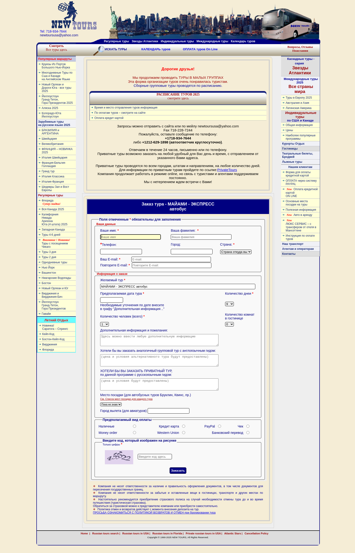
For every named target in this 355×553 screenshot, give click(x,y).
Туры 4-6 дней (51, 234)
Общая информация (299, 125)
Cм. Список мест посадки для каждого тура (126, 405)
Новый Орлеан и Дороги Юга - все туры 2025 (56, 88)
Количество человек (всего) (122, 316)
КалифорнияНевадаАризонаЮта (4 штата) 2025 (55, 219)
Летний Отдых (56, 320)
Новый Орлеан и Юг (55, 288)
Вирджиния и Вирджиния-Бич (52, 295)
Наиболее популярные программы (301, 137)
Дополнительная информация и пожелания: (134, 330)
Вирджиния (49, 344)
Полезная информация (301, 209)
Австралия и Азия (297, 103)
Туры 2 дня (49, 257)
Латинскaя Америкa (299, 108)
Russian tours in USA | (135, 539)
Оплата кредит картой (109, 118)
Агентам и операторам (298, 249)
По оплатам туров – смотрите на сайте (119, 112)
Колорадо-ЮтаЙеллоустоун (51, 115)
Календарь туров (243, 41)
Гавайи (46, 313)
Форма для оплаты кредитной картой (298, 174)
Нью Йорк (48, 267)
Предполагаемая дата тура (122, 293)
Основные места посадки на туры (297, 203)
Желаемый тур (113, 280)
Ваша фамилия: (185, 230)
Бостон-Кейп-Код (53, 339)
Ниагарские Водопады (56, 278)
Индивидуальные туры (177, 41)
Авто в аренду (299, 215)
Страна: (227, 244)
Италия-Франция (53, 181)
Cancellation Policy (261, 539)
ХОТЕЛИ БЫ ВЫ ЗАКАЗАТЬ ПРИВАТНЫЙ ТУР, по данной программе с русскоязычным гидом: (136, 377)
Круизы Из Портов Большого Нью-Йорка (56, 66)
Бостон (46, 283)
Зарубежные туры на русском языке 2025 (54, 123)
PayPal (210, 433)
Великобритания (53, 144)
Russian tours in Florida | (167, 539)
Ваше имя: (110, 230)
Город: (176, 244)
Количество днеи (239, 293)
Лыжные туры (292, 161)
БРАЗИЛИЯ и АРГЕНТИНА (50, 132)
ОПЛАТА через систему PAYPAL (301, 182)
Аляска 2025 (50, 108)
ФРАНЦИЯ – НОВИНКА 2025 (57, 150)
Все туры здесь (56, 47)
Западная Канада (53, 229)
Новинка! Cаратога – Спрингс (55, 327)
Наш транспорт (293, 244)
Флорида (51, 202)
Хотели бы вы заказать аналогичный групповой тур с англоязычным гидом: (158, 353)
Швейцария (49, 138)
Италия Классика (53, 176)
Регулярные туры (116, 41)
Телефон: (108, 245)
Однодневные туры (54, 262)
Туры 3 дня (49, 252)
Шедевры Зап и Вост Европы (55, 188)
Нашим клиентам (300, 167)
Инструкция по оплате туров (300, 237)
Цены (289, 130)
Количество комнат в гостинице (239, 316)
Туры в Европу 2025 (299, 97)
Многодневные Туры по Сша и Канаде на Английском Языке (57, 76)
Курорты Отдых (293, 143)
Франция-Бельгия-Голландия (54, 164)
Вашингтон (49, 272)
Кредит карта (169, 433)
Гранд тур (48, 171)
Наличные (107, 433)
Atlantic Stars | (233, 539)
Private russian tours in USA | (203, 539)
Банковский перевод (227, 439)
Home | (85, 539)
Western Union (168, 439)
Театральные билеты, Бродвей (297, 155)
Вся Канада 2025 (53, 209)
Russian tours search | (105, 539)
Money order (108, 439)
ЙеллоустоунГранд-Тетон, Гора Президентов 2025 (57, 100)
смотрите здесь (178, 96)
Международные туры (212, 41)
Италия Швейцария (54, 157)
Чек (240, 433)
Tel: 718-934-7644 (53, 31)
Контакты (289, 254)
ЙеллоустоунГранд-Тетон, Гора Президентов (54, 305)
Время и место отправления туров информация (126, 107)
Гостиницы (290, 148)
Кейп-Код (48, 334)
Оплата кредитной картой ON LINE (302, 193)
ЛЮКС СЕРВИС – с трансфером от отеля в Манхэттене (301, 225)
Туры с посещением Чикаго (56, 243)
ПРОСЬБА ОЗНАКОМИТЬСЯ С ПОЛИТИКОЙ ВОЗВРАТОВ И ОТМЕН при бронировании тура (154, 519)
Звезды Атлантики (145, 41)
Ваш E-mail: (110, 259)
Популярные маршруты (55, 59)
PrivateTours (227, 170)
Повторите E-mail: (115, 265)
